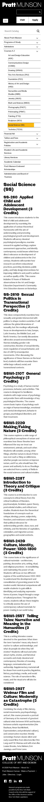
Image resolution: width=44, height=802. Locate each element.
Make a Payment (28, 771)
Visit (22, 20)
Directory (11, 774)
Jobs (4, 774)
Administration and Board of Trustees (16, 175)
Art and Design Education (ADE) (19, 56)
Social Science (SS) (16, 125)
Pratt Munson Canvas (11, 771)
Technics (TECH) (15, 129)
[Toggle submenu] (37, 38)
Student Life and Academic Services (15, 151)
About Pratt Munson (13, 38)
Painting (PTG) (14, 116)
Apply (35, 20)
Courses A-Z (9, 51)
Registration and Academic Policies (15, 144)
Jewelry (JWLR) (14, 98)
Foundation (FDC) (15, 79)
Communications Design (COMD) (18, 64)
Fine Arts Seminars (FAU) (18, 75)
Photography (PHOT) (17, 107)
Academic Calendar (12, 162)
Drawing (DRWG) (15, 70)
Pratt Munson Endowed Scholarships (14, 167)
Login (19, 774)
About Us (25, 767)
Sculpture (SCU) (15, 121)
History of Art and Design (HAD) (18, 85)
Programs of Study (12, 42)
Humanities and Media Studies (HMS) (17, 92)
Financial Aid (9, 134)
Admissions (9, 47)
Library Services (11, 157)
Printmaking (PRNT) (16, 112)
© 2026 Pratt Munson (10, 767)
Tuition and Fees (11, 138)
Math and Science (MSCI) (18, 103)
